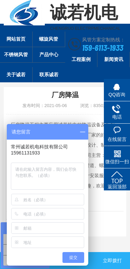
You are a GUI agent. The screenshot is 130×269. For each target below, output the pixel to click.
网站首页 (15, 39)
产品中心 (48, 54)
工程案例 (81, 59)
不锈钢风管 (16, 54)
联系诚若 (48, 74)
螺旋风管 (48, 39)
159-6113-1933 (102, 47)
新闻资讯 (113, 59)
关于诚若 (15, 74)
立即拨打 (112, 260)
